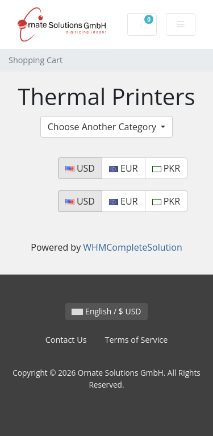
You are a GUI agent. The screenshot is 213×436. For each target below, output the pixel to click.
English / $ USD (106, 311)
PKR (166, 168)
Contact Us (66, 339)
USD (80, 168)
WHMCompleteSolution (132, 247)
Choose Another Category (103, 127)
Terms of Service (136, 339)
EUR (123, 168)
